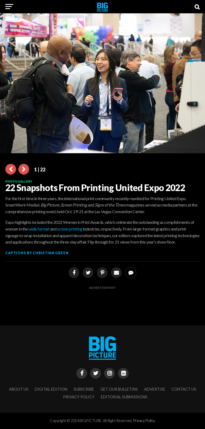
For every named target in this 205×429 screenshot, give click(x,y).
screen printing (69, 228)
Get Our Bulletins (119, 389)
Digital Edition (51, 389)
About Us (18, 389)
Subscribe (84, 389)
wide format (39, 228)
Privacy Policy (78, 397)
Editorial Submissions (124, 397)
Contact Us (184, 389)
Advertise (154, 389)
